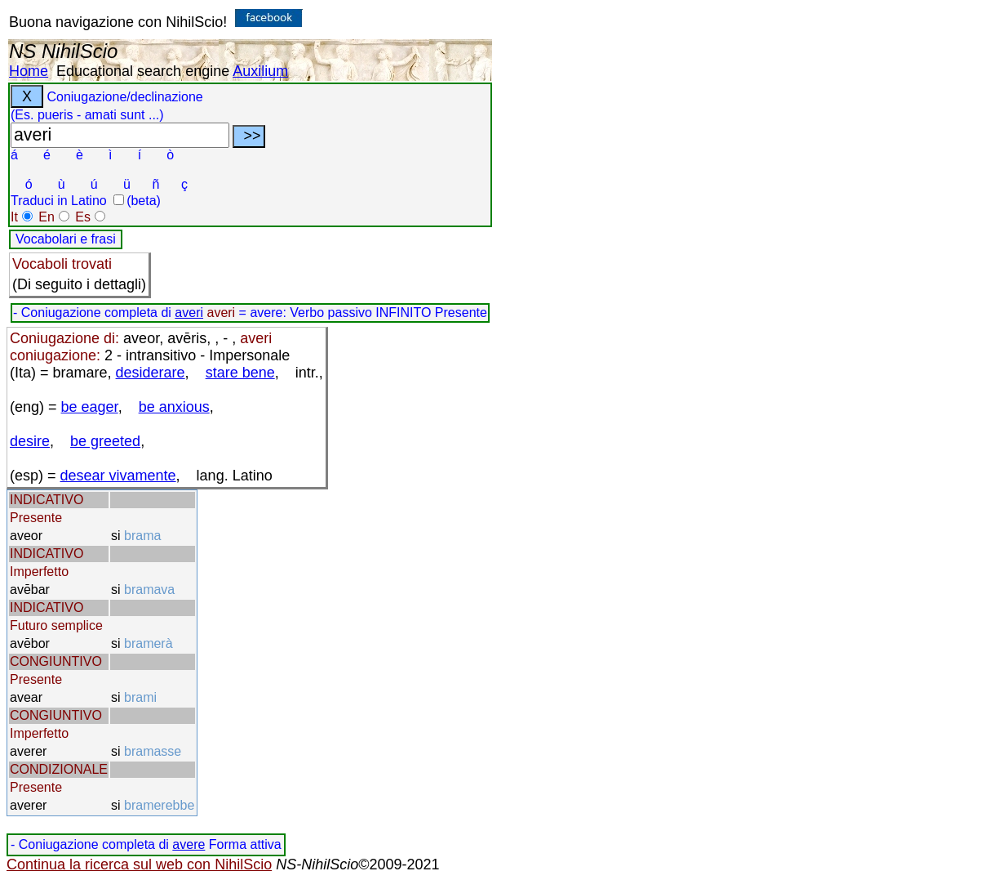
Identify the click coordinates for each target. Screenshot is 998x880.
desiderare (150, 372)
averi (189, 312)
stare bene (240, 372)
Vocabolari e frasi (66, 239)
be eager (89, 407)
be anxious (174, 407)
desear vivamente (118, 475)
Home (28, 71)
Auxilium (260, 71)
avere (188, 844)
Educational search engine (142, 71)
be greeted (105, 441)
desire (30, 441)
